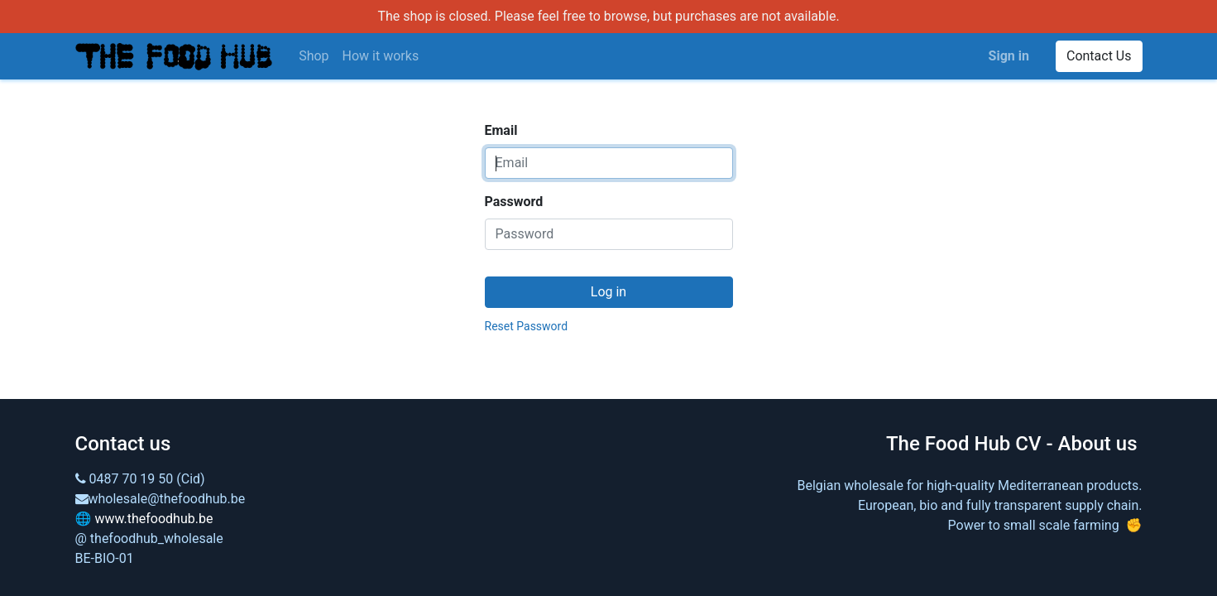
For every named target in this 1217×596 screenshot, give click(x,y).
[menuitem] (313, 56)
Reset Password (526, 326)
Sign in (1009, 56)
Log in (608, 292)
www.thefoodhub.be (153, 518)
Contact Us (1099, 56)
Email (501, 130)
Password (514, 201)
